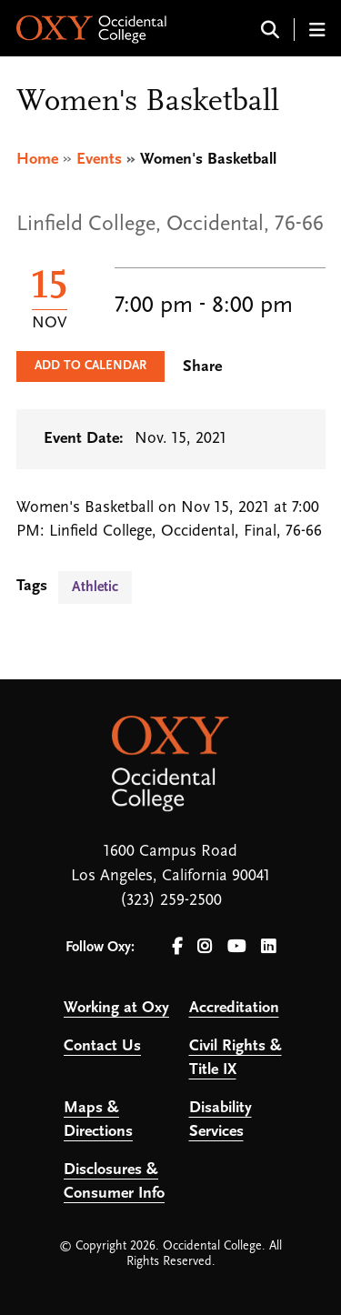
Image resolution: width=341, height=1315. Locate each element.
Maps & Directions (98, 1119)
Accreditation (234, 1008)
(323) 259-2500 (171, 900)
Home (37, 159)
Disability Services (220, 1119)
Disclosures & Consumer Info (114, 1181)
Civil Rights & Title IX (235, 1058)
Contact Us (102, 1046)
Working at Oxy (116, 1008)
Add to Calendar (90, 366)
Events (99, 159)
